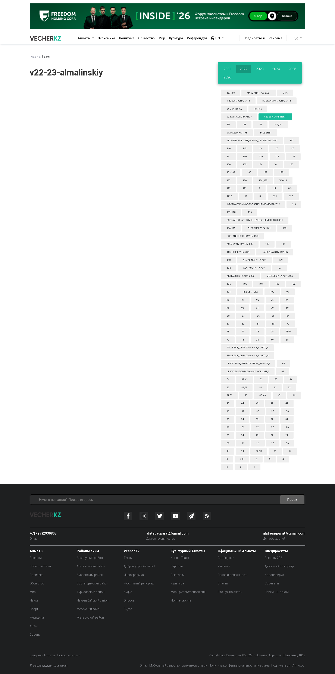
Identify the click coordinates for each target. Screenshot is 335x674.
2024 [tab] (276, 69)
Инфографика (134, 575)
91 (257, 307)
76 (257, 331)
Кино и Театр (180, 558)
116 (250, 212)
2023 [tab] (260, 69)
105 (245, 284)
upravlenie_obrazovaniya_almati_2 (248, 363)
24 (242, 435)
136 (229, 164)
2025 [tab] (292, 69)
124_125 (263, 180)
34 (242, 419)
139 (261, 156)
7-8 (242, 459)
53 (289, 387)
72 (228, 339)
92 (242, 307)
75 (272, 331)
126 (245, 180)
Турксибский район (90, 592)
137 (293, 156)
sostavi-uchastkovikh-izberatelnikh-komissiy (255, 220)
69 (272, 339)
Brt (216, 38)
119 (294, 204)
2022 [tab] (243, 69)
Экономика (106, 38)
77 (243, 331)
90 (272, 307)
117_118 (231, 212)
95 (272, 300)
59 (290, 379)
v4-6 (285, 92)
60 (276, 379)
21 (286, 435)
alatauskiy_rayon (254, 268)
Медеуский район (89, 609)
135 (244, 164)
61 (261, 379)
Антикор (298, 665)
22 (272, 435)
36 (287, 411)
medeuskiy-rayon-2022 (280, 276)
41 (286, 403)
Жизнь (34, 626)
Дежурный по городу (279, 566)
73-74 (288, 331)
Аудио (128, 592)
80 (273, 323)
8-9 (290, 188)
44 (242, 403)
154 (228, 124)
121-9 (229, 196)
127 (229, 180)
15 (228, 451)
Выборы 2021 (274, 558)
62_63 (244, 379)
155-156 (258, 108)
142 (292, 148)
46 (294, 395)
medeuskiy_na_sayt (238, 100)
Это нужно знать (230, 592)
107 (280, 268)
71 (242, 339)
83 (228, 323)
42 (272, 403)
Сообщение (226, 558)
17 (272, 443)
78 (228, 331)
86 (258, 316)
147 (292, 140)
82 (243, 323)
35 (228, 419)
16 (287, 443)
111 (274, 188)
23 (257, 435)
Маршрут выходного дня (188, 592)
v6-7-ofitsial (234, 108)
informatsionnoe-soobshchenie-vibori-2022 (253, 204)
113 (285, 228)
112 (267, 244)
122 (245, 188)
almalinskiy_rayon (254, 260)
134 (260, 164)
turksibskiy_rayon (238, 252)
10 (290, 451)
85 (273, 316)
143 (276, 148)
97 (243, 300)
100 (272, 291)
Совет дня (272, 583)
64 (228, 379)
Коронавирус (274, 575)
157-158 (231, 92)
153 (244, 124)
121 (275, 196)
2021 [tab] (227, 69)
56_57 (244, 387)
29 (243, 427)
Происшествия (40, 566)
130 (249, 172)
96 (257, 300)
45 (228, 403)
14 (242, 451)
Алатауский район (90, 558)
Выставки (178, 575)
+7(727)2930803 (43, 533)
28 (257, 427)
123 (229, 188)
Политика (126, 38)
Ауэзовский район (90, 575)
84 (288, 316)
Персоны (177, 566)
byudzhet (266, 132)
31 (286, 419)
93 (228, 307)
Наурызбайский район (93, 600)
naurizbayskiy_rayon (275, 252)
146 (229, 148)
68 (287, 339)
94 (287, 300)
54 (275, 387)
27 (272, 427)
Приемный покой (277, 592)
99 (288, 291)
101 (229, 291)
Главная (36, 56)
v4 (276, 164)
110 (229, 260)
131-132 (231, 172)
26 (287, 427)
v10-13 (283, 180)
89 (287, 307)
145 (244, 148)
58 (228, 387)
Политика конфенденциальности (232, 665)
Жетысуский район (90, 617)
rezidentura (250, 291)
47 (279, 395)
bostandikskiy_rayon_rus (242, 236)
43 (257, 403)
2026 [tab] (227, 77)
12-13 (259, 451)
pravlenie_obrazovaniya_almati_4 (248, 355)
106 (229, 284)
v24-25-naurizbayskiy (239, 116)
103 (277, 284)
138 (277, 156)
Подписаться (254, 38)
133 (291, 164)
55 (260, 387)
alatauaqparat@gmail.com (167, 533)
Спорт (34, 609)
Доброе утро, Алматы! (139, 566)
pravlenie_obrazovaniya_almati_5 (247, 347)
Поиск (292, 499)
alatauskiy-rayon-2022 (240, 276)
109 (281, 260)
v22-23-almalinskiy (275, 116)
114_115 (231, 228)
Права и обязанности (233, 575)
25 (228, 435)
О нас (34, 539)
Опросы (129, 600)
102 (293, 284)
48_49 (262, 395)
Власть (223, 583)
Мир (162, 38)
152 (260, 124)
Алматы (84, 38)
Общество (146, 38)
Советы (35, 634)
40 (228, 411)
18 (257, 443)
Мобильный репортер (139, 583)
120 (291, 196)
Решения (224, 566)
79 (288, 323)
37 (272, 411)
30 (228, 427)
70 (257, 339)
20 (228, 443)
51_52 (229, 395)
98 (228, 300)
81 (258, 323)
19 (243, 443)
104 (261, 284)
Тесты (128, 558)
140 (245, 156)
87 (243, 316)
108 (229, 268)
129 (265, 172)
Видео (128, 609)
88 (228, 316)
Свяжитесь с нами (194, 665)
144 (260, 148)
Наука (34, 600)
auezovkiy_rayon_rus (240, 244)
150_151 (278, 124)
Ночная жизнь (181, 600)
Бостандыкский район (92, 583)
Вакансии (36, 558)
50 (246, 395)
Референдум (197, 38)
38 (257, 411)
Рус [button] (295, 38)
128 (281, 172)
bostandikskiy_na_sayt (276, 100)
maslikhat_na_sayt (259, 92)
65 (282, 371)
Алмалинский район (91, 566)
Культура (176, 38)
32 (272, 419)
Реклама (275, 38)
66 (283, 363)
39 (243, 411)
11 (246, 196)
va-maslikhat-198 (237, 132)
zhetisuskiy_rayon (258, 228)
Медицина (37, 617)
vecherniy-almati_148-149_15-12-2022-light (252, 140)
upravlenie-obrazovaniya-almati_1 (248, 371)
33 (257, 419)
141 (229, 156)
